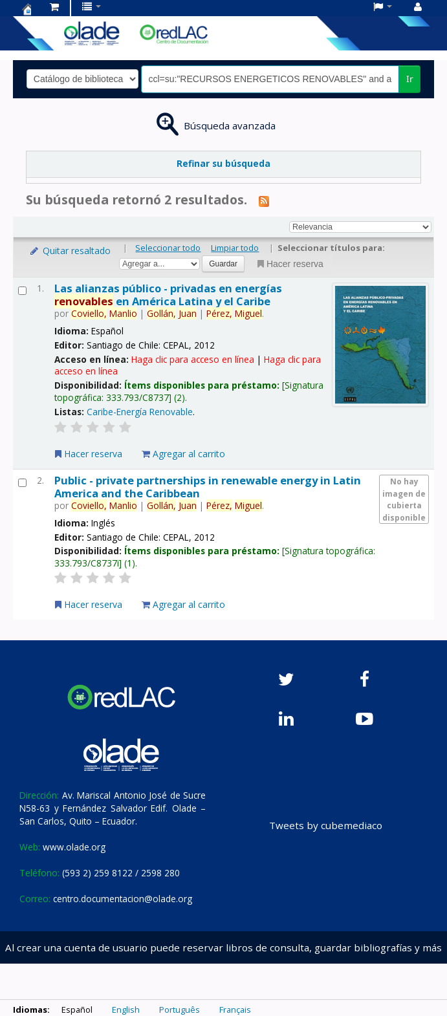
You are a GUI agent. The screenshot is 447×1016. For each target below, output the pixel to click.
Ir (409, 78)
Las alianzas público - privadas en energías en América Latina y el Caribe (168, 294)
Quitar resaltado (69, 250)
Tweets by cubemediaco (325, 825)
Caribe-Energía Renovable (140, 411)
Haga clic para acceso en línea (192, 359)
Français (235, 1009)
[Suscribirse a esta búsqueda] (264, 200)
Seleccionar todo (168, 248)
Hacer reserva (289, 264)
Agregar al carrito (183, 454)
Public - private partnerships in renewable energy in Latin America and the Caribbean (207, 486)
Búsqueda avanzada (230, 125)
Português (179, 1009)
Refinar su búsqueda (223, 163)
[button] (54, 6)
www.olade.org (74, 847)
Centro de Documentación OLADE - (26, 9)
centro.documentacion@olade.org (122, 898)
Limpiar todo (235, 248)
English (126, 1009)
